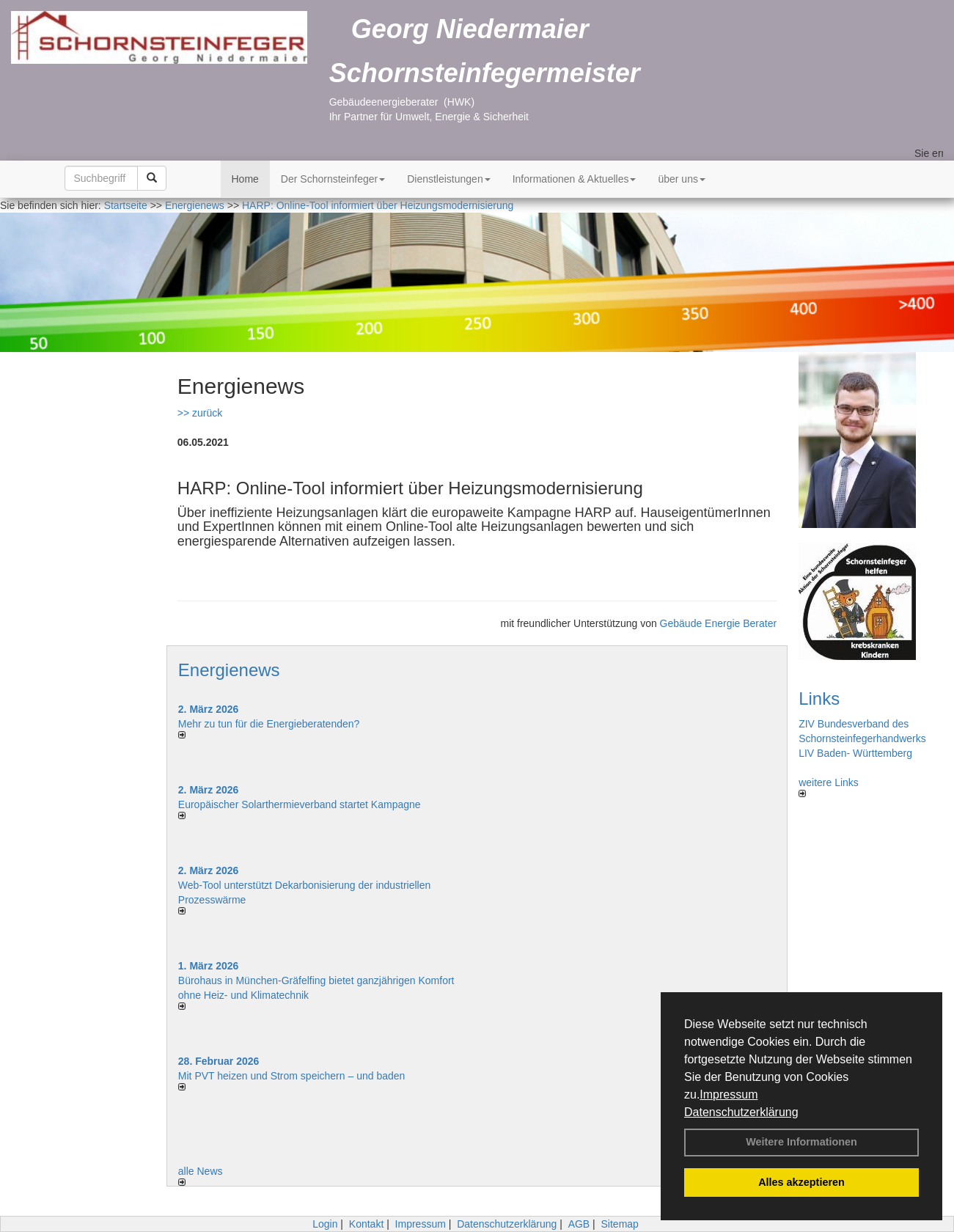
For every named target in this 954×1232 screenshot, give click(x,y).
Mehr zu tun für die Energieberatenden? (269, 724)
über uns (681, 179)
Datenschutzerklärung (741, 1112)
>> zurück (199, 413)
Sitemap (620, 1224)
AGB (579, 1224)
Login (324, 1224)
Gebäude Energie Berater (718, 623)
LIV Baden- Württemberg (855, 753)
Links (819, 698)
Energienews (229, 670)
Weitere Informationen (801, 1142)
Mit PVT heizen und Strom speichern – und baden (291, 1076)
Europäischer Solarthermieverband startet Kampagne (299, 804)
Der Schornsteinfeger (333, 179)
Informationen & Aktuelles (574, 179)
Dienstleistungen (449, 179)
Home (245, 179)
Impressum (728, 1094)
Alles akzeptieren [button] (801, 1182)
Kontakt (366, 1224)
